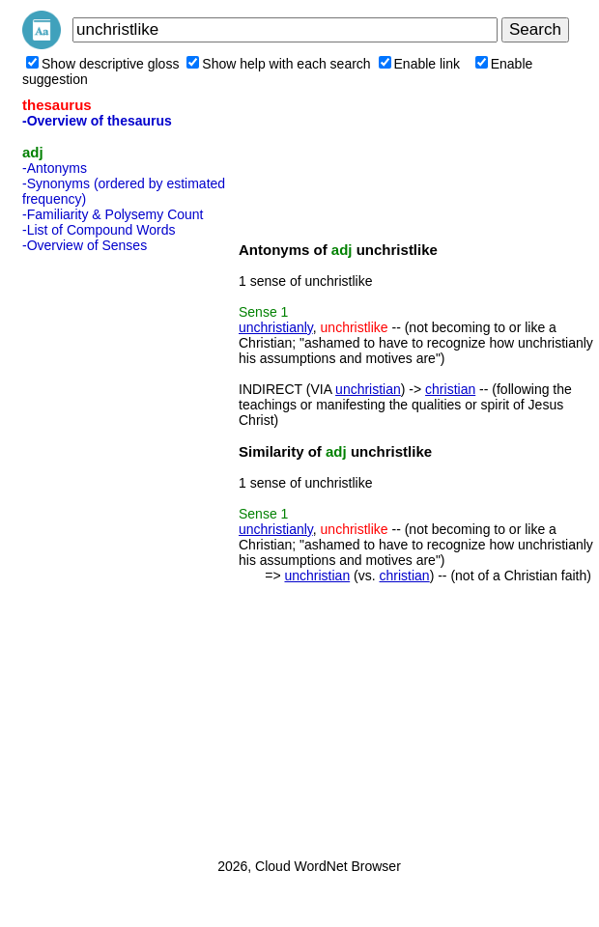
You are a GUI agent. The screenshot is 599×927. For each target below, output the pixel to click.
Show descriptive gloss (102, 63)
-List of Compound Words (98, 230)
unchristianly (276, 327)
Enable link (420, 63)
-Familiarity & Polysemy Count (113, 214)
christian (450, 389)
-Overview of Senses (84, 245)
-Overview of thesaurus (97, 120)
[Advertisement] (99, 549)
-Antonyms (54, 168)
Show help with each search (278, 63)
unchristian (368, 389)
